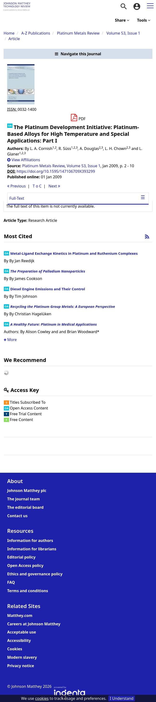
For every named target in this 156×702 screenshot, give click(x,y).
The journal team (23, 499)
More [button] (10, 339)
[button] (78, 54)
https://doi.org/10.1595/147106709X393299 (56, 171)
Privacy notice (20, 665)
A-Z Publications (35, 33)
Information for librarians (31, 549)
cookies (42, 698)
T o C (37, 186)
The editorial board (25, 507)
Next (54, 186)
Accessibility (19, 640)
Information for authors (30, 540)
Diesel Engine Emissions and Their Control (47, 288)
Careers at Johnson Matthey (33, 624)
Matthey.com (19, 615)
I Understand (121, 698)
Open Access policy (25, 565)
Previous (16, 186)
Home (9, 33)
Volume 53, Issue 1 (123, 33)
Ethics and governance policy (35, 574)
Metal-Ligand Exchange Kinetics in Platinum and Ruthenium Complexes (74, 253)
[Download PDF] (78, 118)
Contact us (17, 515)
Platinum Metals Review (78, 33)
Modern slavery (22, 657)
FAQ (11, 582)
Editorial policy (21, 557)
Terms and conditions (27, 590)
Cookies (14, 649)
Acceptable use (21, 632)
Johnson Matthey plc (26, 490)
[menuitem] (123, 6)
